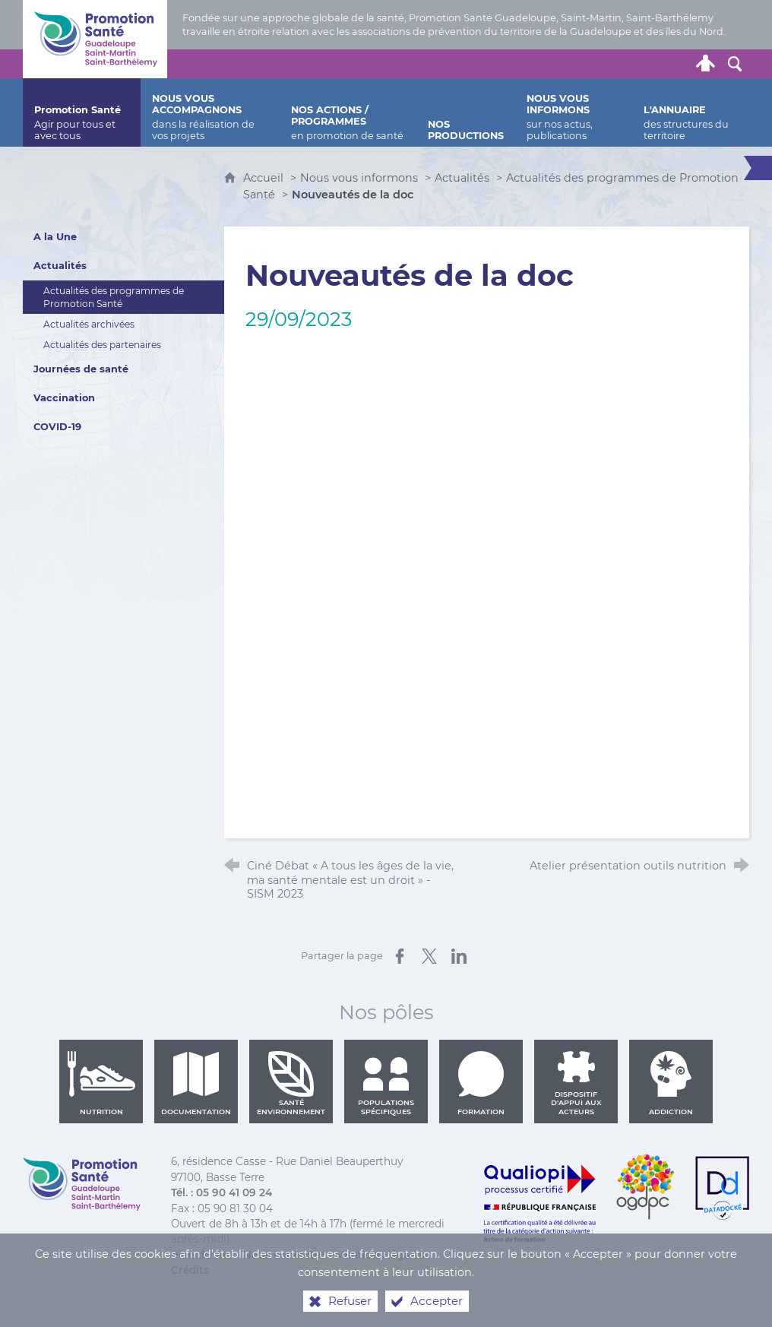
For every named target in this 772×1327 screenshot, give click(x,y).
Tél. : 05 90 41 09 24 (221, 1192)
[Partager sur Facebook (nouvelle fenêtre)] (400, 956)
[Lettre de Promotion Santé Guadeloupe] (677, 63)
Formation (481, 1083)
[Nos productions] (465, 112)
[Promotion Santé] (82, 112)
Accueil (264, 178)
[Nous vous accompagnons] (210, 112)
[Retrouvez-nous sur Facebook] (619, 63)
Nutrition (101, 1083)
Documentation (196, 1083)
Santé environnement (291, 1083)
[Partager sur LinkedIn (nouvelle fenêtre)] (459, 956)
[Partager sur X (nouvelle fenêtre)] (429, 956)
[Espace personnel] (705, 63)
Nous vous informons (359, 178)
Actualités (462, 178)
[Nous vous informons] (573, 112)
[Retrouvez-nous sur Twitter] (590, 63)
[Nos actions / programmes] (348, 112)
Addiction (671, 1083)
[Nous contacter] (561, 63)
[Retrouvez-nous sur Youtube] (648, 63)
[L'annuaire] (690, 112)
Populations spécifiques (386, 1083)
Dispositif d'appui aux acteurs (576, 1083)
